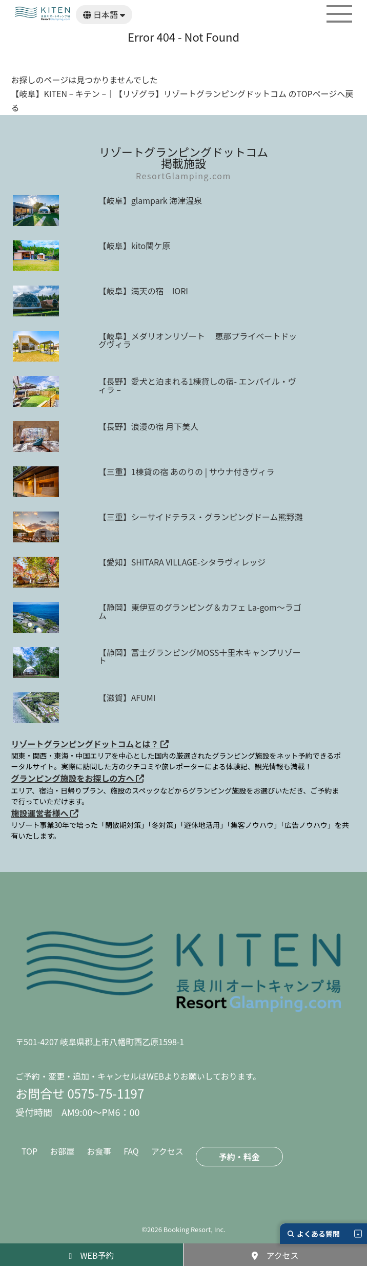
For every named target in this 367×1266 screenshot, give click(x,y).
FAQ (131, 1151)
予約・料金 (239, 1156)
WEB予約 (91, 1255)
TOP (29, 1151)
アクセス (167, 1151)
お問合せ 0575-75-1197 (79, 1093)
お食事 (99, 1151)
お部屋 (62, 1151)
